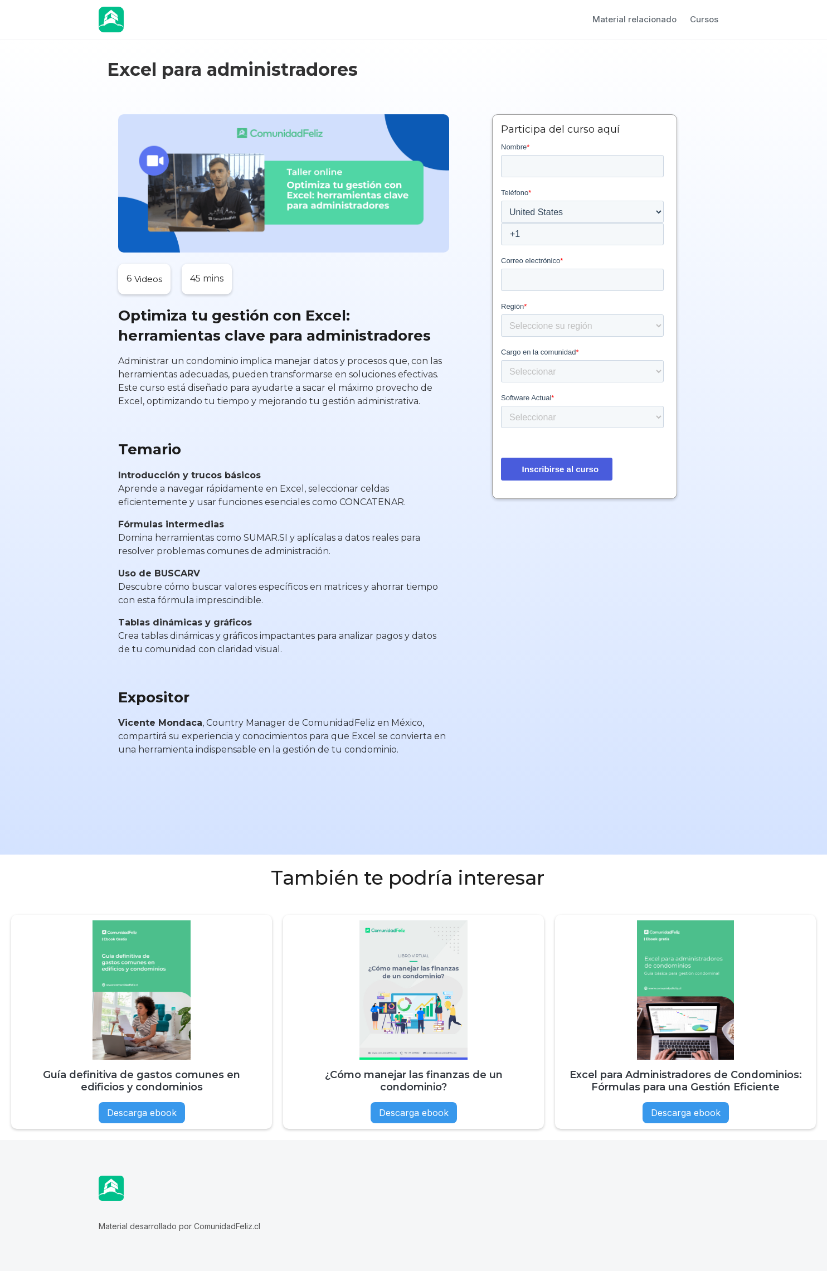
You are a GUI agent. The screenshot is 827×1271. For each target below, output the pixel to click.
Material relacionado (634, 19)
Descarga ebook (142, 1112)
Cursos (704, 19)
